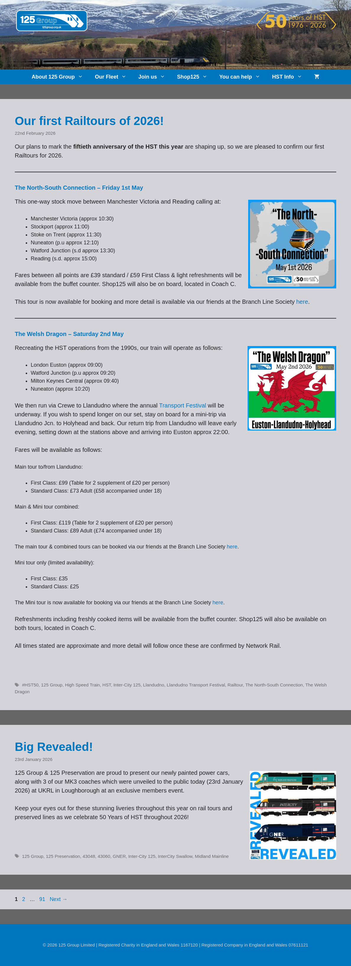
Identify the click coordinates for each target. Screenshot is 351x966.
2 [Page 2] (24, 899)
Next (58, 899)
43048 (88, 856)
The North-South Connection (274, 684)
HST (107, 684)
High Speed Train (82, 684)
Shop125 (195, 76)
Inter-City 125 (127, 684)
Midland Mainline (212, 856)
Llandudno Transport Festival (196, 684)
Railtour (235, 684)
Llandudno (153, 684)
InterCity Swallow (175, 856)
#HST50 (30, 684)
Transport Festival (182, 405)
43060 (104, 856)
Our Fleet (113, 76)
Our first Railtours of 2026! (89, 120)
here (302, 301)
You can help (242, 76)
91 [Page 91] (43, 899)
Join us (154, 76)
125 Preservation (63, 856)
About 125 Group (60, 76)
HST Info (290, 76)
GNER (119, 856)
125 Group (51, 684)
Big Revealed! (54, 746)
